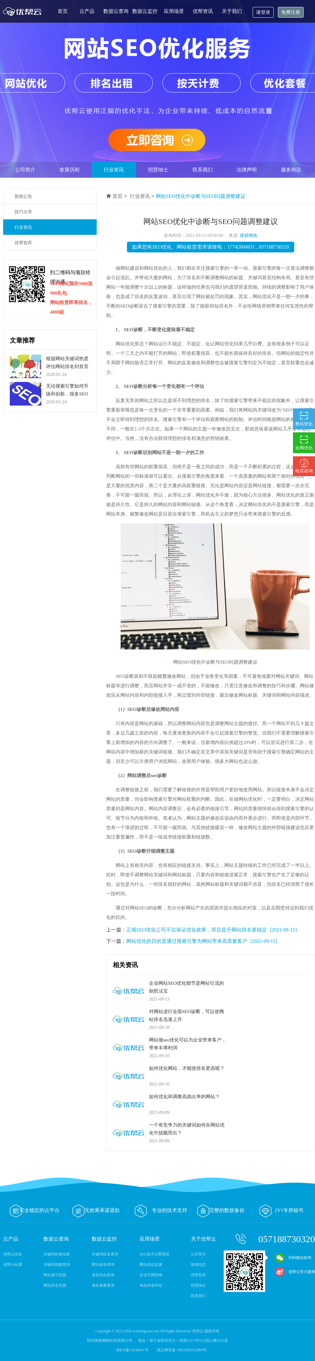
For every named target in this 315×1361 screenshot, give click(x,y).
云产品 (86, 11)
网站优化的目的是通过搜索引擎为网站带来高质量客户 (186, 941)
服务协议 (291, 169)
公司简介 (25, 169)
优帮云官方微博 (295, 1272)
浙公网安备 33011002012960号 (182, 1350)
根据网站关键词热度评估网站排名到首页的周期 (67, 366)
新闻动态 (198, 1264)
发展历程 (70, 169)
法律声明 (247, 169)
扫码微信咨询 (293, 1258)
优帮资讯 (203, 11)
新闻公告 (23, 196)
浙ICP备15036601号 (132, 1350)
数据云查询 (116, 11)
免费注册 (290, 12)
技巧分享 (23, 212)
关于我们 (232, 11)
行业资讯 (114, 169)
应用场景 (174, 11)
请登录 (263, 12)
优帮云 (23, 11)
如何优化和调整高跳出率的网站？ (184, 1096)
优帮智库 (23, 242)
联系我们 (202, 169)
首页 (63, 11)
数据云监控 (145, 11)
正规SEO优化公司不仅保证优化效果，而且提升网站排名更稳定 (196, 929)
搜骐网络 (248, 235)
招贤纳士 (158, 169)
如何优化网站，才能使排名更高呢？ (187, 1068)
